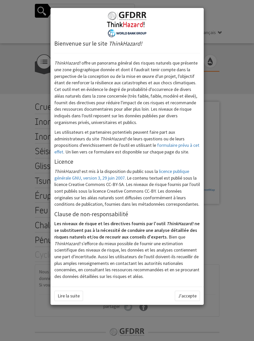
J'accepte (187, 296)
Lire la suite (69, 296)
